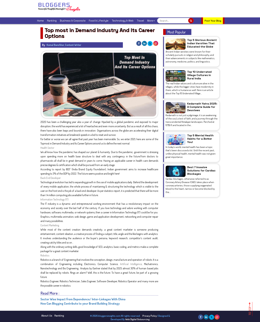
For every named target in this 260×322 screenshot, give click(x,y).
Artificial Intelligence (131, 264)
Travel (140, 20)
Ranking (52, 20)
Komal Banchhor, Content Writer (64, 45)
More (151, 20)
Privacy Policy (149, 315)
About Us (46, 315)
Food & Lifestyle (98, 20)
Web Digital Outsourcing (137, 319)
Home (40, 20)
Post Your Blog (213, 20)
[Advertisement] (145, 8)
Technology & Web (122, 20)
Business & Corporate (73, 20)
